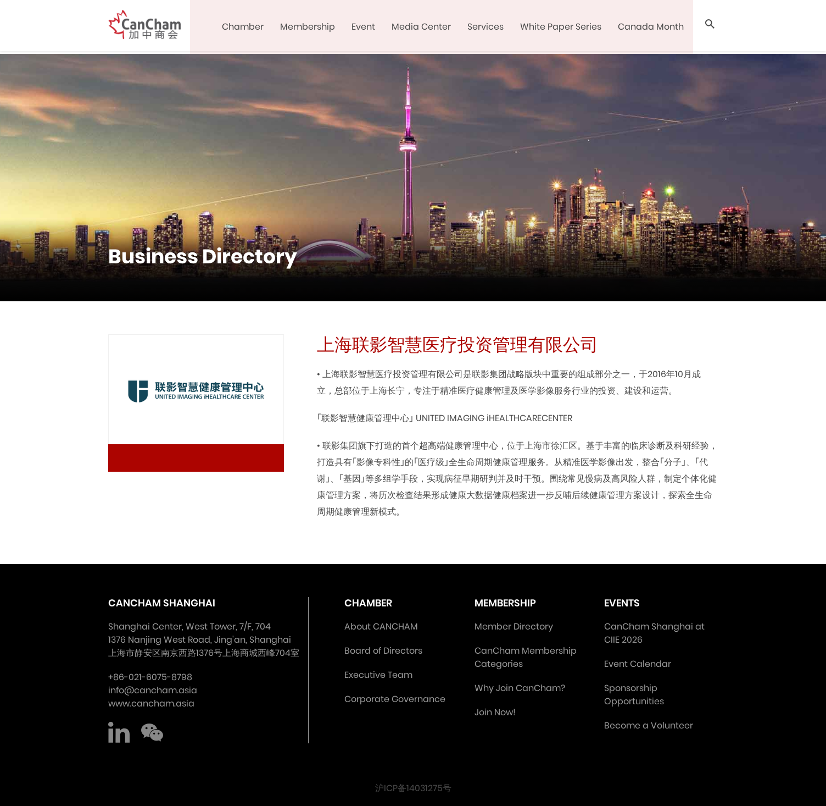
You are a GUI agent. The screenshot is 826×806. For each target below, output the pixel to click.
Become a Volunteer (648, 725)
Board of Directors (383, 650)
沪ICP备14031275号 (413, 788)
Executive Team (378, 675)
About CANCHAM (381, 626)
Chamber (244, 27)
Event (364, 27)
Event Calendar (637, 664)
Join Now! (495, 712)
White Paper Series (561, 27)
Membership (308, 27)
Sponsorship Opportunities (634, 695)
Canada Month (652, 27)
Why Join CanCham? (520, 688)
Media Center (422, 27)
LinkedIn (119, 732)
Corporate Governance (394, 699)
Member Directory (514, 626)
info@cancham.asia (152, 690)
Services (486, 27)
